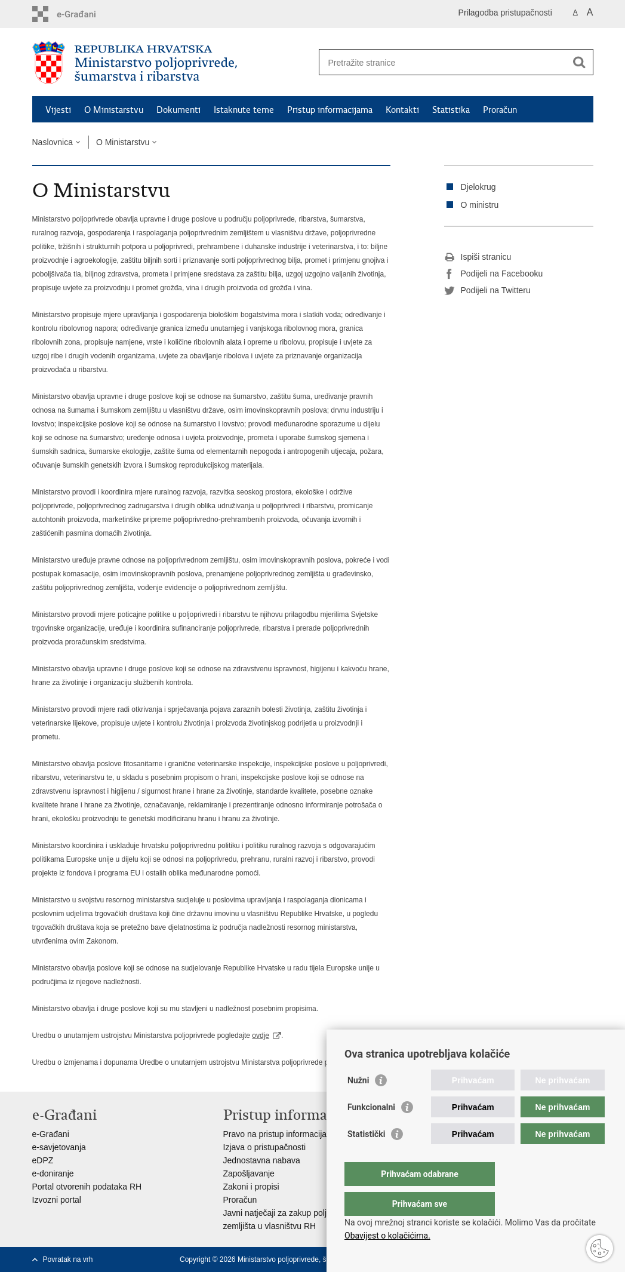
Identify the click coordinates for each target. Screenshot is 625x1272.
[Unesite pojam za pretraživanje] (443, 62)
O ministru (480, 205)
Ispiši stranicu (478, 257)
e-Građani (50, 1134)
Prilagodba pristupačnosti (505, 12)
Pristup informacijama (329, 110)
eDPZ (43, 1160)
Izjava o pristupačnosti (264, 1147)
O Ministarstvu (113, 110)
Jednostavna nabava (261, 1160)
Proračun (500, 110)
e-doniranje (53, 1173)
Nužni (358, 1104)
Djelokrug (478, 187)
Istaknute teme (244, 110)
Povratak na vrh (68, 1259)
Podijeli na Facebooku (493, 274)
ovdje (260, 1035)
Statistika (451, 110)
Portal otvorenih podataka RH (87, 1186)
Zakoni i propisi (251, 1186)
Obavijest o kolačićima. (387, 1235)
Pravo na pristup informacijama (280, 1134)
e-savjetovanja (59, 1147)
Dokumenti (178, 110)
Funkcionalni (371, 1131)
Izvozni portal (56, 1200)
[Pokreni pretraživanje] (579, 62)
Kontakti (402, 110)
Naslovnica (52, 142)
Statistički (366, 1158)
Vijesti (58, 110)
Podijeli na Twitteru (487, 290)
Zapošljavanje (249, 1173)
